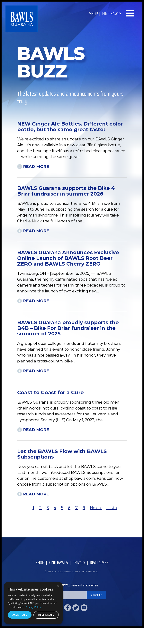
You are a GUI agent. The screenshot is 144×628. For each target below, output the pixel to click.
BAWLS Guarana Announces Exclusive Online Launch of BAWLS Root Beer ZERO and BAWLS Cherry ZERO (68, 258)
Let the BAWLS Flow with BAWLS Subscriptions (62, 454)
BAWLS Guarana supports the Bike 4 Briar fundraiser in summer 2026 (66, 191)
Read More (36, 166)
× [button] (58, 586)
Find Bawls (58, 562)
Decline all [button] (46, 614)
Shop (93, 13)
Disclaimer (99, 562)
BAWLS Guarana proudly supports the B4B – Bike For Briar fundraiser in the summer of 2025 (68, 328)
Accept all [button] (20, 614)
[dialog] (33, 603)
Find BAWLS (111, 13)
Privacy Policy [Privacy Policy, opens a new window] (33, 607)
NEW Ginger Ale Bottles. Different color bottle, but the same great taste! (70, 127)
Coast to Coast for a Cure (50, 392)
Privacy (78, 562)
